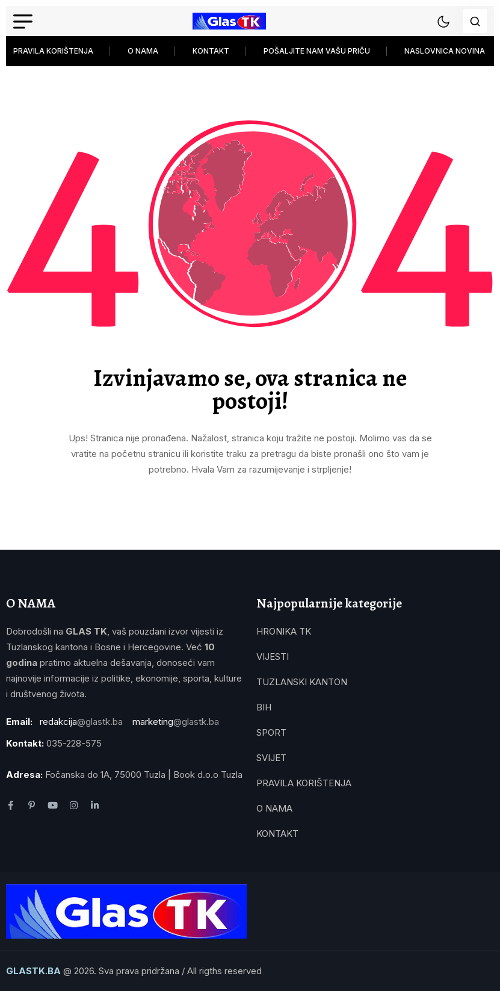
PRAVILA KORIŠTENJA (53, 50)
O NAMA (143, 50)
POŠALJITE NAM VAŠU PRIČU (317, 50)
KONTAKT (211, 50)
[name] (229, 21)
